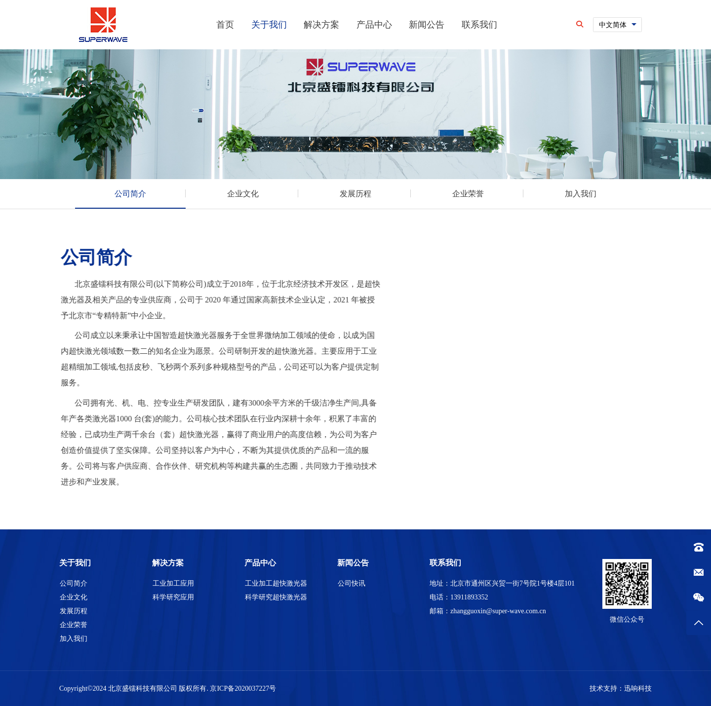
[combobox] (617, 25)
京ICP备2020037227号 (243, 688)
